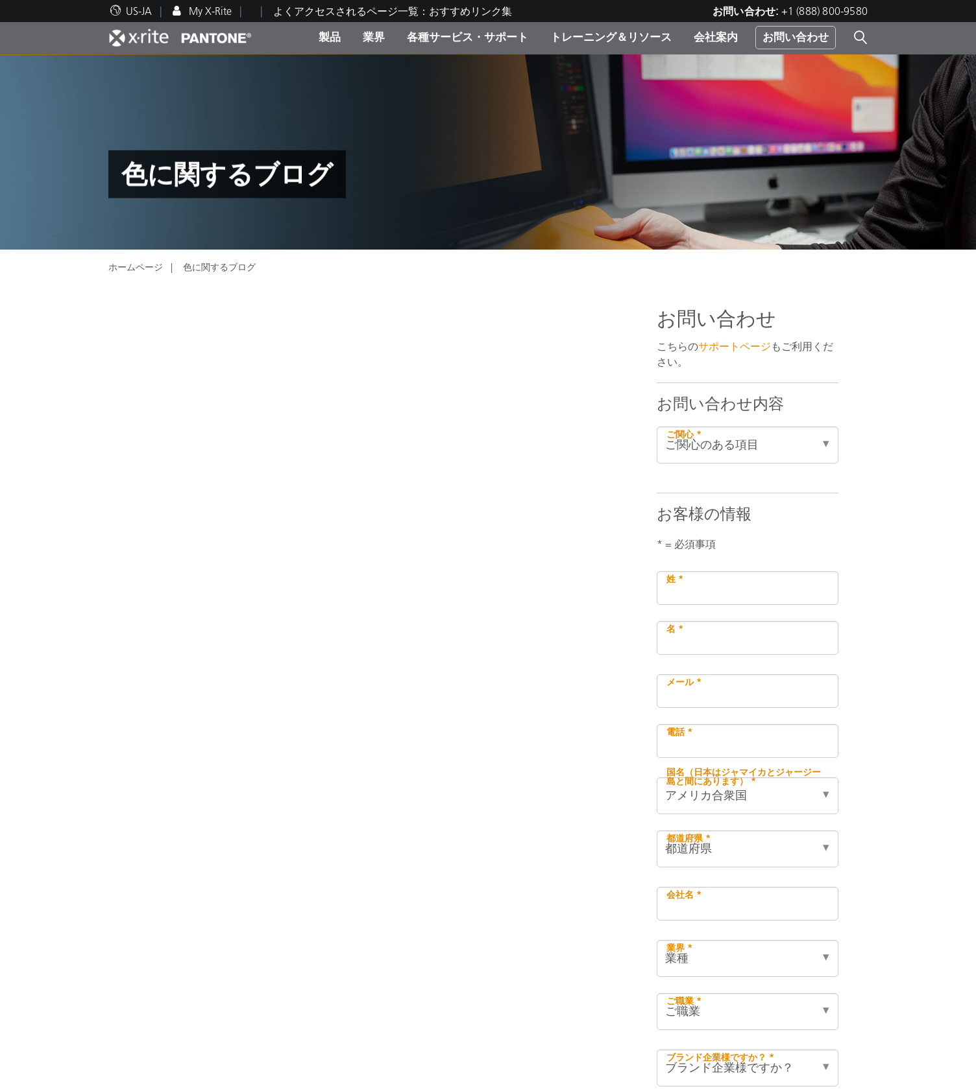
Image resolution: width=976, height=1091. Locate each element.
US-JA (139, 11)
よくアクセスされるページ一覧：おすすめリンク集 (392, 11)
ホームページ (135, 267)
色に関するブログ (219, 267)
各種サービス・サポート (467, 36)
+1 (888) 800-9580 (824, 11)
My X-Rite (209, 11)
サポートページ (734, 346)
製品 (330, 36)
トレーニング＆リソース (611, 36)
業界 (374, 36)
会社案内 (716, 36)
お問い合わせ (795, 36)
